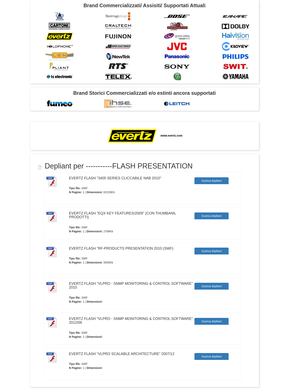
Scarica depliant (211, 180)
